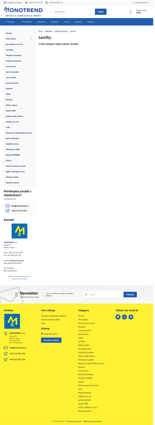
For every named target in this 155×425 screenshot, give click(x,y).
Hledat (101, 11)
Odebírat (130, 294)
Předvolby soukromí (74, 421)
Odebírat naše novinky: (29, 297)
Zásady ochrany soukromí (92, 421)
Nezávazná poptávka (51, 340)
